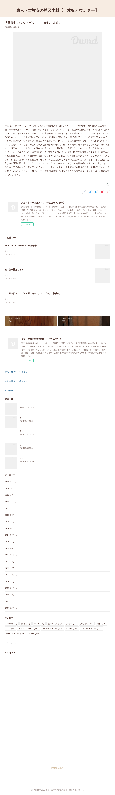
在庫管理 (11, 624)
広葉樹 (34, 634)
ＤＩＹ (39, 624)
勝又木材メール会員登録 (16, 381)
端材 (101, 624)
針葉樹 (71, 629)
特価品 (25, 624)
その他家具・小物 (52, 629)
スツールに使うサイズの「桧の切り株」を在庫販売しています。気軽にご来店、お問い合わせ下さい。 (46, 275)
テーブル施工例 (15, 634)
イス (10, 629)
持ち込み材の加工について (30, 458)
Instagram (9, 391)
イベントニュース (28, 629)
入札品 (71, 624)
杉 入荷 (23, 445)
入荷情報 (86, 624)
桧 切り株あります (14, 270)
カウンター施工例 (91, 629)
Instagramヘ (57, 768)
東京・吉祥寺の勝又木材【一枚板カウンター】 (57, 10)
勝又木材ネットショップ (16, 372)
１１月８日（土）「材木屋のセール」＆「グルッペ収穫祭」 (33, 294)
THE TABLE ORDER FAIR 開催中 (21, 245)
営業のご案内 (55, 624)
